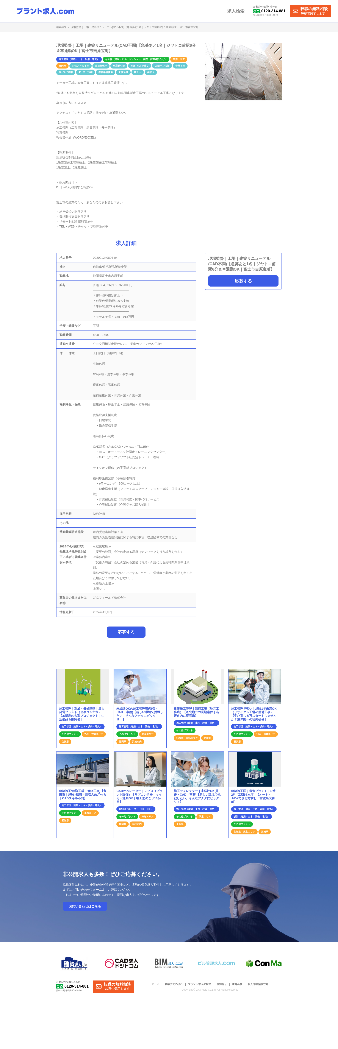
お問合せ (221, 986)
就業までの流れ (174, 986)
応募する (243, 281)
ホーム (156, 986)
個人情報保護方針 (257, 986)
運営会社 (237, 986)
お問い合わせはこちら (85, 908)
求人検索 (237, 11)
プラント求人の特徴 (199, 986)
